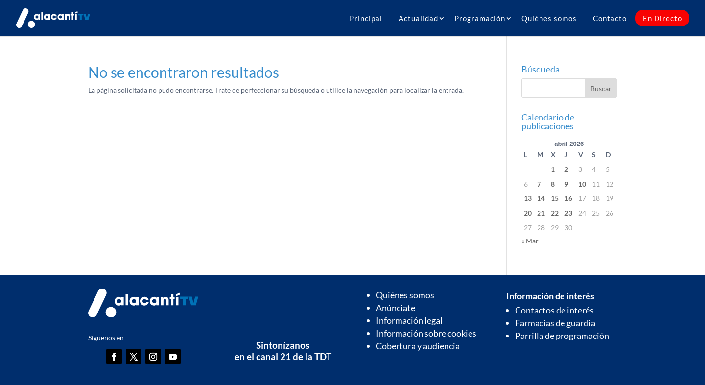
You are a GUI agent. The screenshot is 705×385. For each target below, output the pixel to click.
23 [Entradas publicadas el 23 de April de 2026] (568, 213)
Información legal (409, 320)
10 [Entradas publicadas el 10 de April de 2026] (582, 184)
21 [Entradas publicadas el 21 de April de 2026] (541, 213)
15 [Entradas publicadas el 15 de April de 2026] (555, 198)
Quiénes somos (549, 18)
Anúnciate (395, 307)
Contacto (610, 18)
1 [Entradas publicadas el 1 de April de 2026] (553, 169)
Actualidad (418, 18)
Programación (479, 18)
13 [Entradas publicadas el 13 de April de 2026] (528, 198)
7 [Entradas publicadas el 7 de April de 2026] (539, 184)
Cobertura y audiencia (418, 345)
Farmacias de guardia (555, 322)
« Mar (530, 241)
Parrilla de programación (562, 335)
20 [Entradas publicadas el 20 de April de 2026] (528, 213)
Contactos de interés (554, 310)
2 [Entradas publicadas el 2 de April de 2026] (566, 169)
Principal (366, 18)
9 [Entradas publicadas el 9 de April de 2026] (566, 184)
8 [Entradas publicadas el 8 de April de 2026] (553, 184)
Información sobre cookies (426, 333)
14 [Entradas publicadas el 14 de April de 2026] (541, 198)
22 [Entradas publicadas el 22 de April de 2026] (555, 213)
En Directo (662, 18)
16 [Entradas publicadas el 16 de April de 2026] (568, 198)
